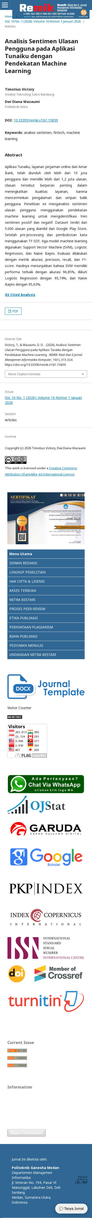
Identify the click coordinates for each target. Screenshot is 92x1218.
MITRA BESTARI (22, 599)
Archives (26, 16)
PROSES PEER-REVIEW (27, 608)
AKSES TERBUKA (22, 590)
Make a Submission (26, 1133)
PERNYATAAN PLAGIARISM (31, 627)
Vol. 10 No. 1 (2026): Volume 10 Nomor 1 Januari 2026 (43, 21)
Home (9, 16)
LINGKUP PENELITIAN (27, 572)
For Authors (16, 1103)
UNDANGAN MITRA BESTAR (32, 654)
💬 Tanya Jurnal (71, 1209)
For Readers (16, 1096)
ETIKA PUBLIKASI (23, 618)
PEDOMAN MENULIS (26, 645)
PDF (15, 311)
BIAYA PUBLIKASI (23, 636)
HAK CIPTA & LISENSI (27, 581)
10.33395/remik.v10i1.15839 (36, 120)
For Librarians (17, 1110)
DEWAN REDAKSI (23, 563)
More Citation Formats (24, 374)
